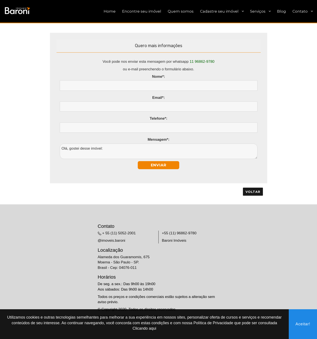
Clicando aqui (144, 328)
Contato (300, 11)
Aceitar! (302, 324)
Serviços (258, 11)
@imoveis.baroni (111, 240)
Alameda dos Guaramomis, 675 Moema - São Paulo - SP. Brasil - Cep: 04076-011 (124, 262)
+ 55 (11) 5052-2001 (119, 233)
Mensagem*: (158, 139)
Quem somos (181, 11)
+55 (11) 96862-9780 (179, 233)
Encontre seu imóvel (141, 11)
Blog (281, 11)
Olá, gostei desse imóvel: (158, 151)
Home (110, 11)
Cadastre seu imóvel (219, 11)
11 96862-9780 (202, 62)
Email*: (158, 98)
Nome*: (158, 76)
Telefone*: (158, 118)
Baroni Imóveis (174, 240)
